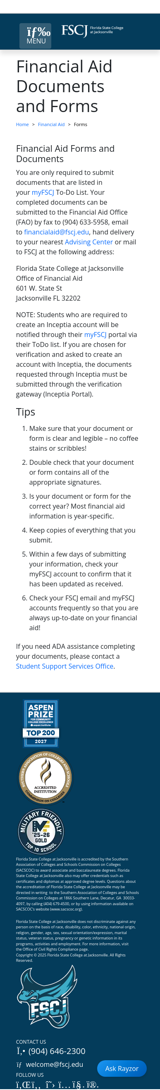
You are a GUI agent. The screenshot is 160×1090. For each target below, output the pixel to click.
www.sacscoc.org (66, 909)
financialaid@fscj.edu (56, 232)
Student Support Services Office (65, 666)
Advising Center (89, 241)
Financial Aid (51, 124)
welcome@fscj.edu (50, 1064)
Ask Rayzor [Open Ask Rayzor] (122, 1068)
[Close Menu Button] (35, 36)
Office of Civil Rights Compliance (51, 949)
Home (22, 124)
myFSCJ (43, 192)
